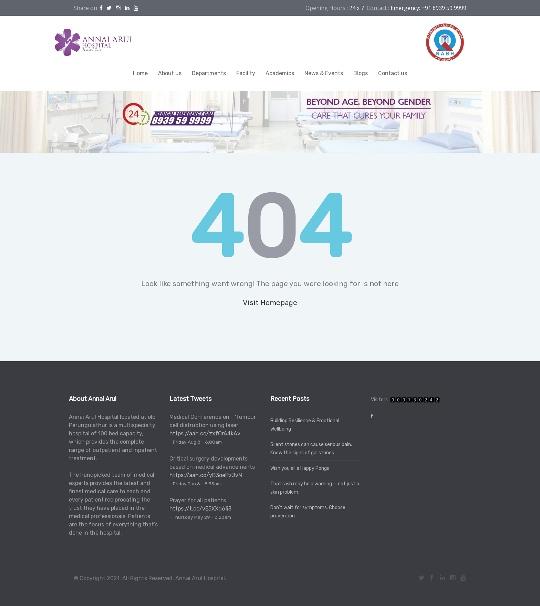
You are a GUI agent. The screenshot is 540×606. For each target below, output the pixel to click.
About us (169, 73)
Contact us (392, 73)
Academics (280, 73)
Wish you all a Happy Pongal (299, 468)
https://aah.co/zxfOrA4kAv (203, 433)
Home (140, 73)
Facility (245, 73)
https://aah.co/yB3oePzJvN (204, 475)
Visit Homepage (270, 302)
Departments (209, 73)
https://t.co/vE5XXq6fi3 (199, 508)
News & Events (323, 73)
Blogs (360, 73)
